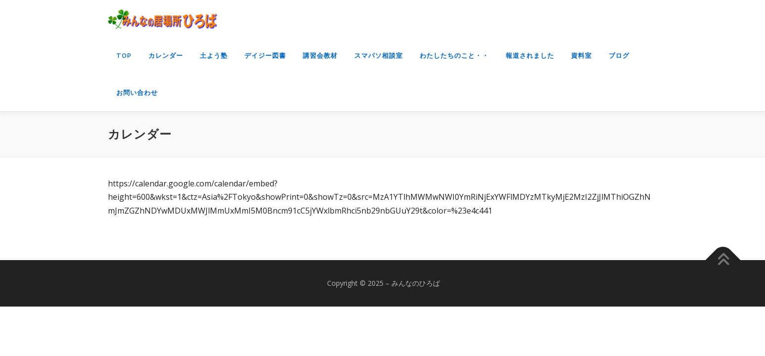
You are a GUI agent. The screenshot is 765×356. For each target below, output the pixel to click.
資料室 (581, 55)
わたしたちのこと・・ (454, 55)
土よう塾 (214, 55)
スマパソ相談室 (378, 55)
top (124, 55)
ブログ (619, 55)
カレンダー (165, 55)
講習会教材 (320, 55)
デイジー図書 (265, 55)
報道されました (530, 55)
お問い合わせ (137, 92)
